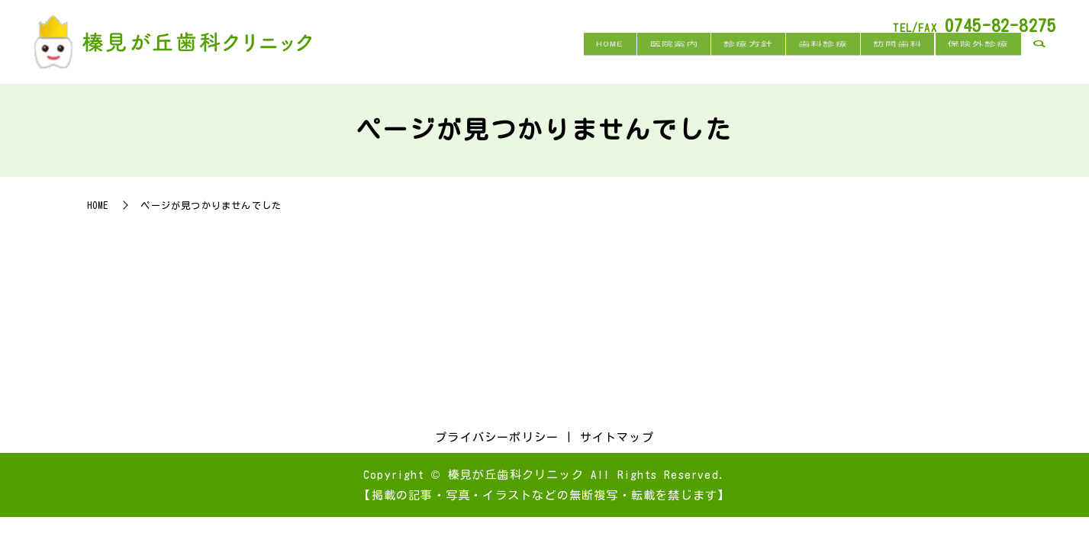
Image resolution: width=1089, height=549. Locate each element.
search (1039, 59)
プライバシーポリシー (497, 437)
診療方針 (712, 58)
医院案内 (627, 58)
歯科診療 (797, 58)
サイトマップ (617, 437)
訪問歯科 (882, 58)
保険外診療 (973, 58)
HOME (554, 58)
